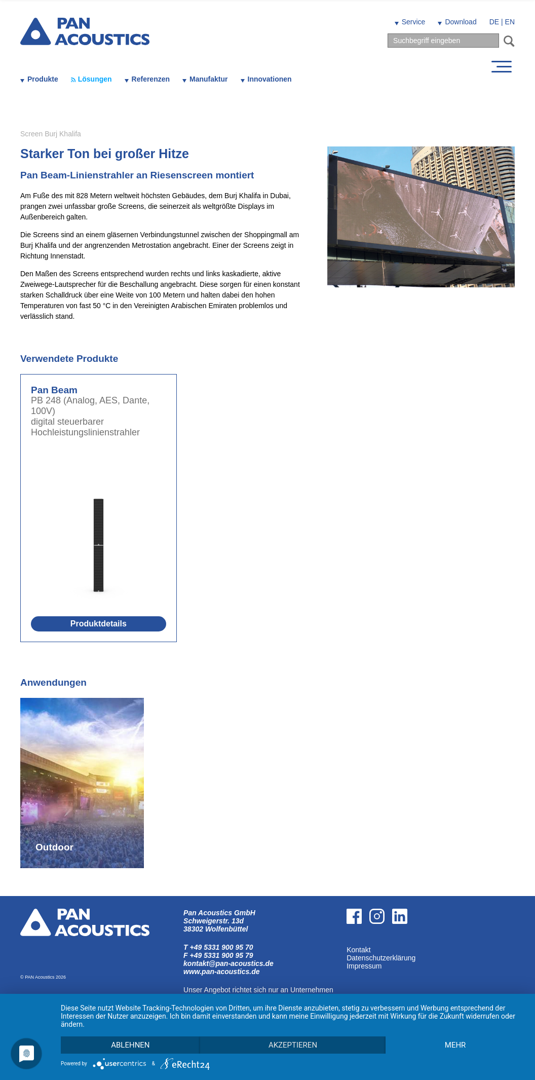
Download (460, 22)
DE (494, 22)
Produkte (42, 79)
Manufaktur (208, 79)
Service (414, 22)
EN (510, 22)
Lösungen (95, 79)
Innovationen (270, 79)
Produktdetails (98, 623)
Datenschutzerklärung (381, 958)
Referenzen (151, 79)
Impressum (364, 966)
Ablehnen (130, 1045)
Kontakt (358, 950)
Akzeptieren (293, 1045)
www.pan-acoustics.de (221, 971)
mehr (455, 1045)
